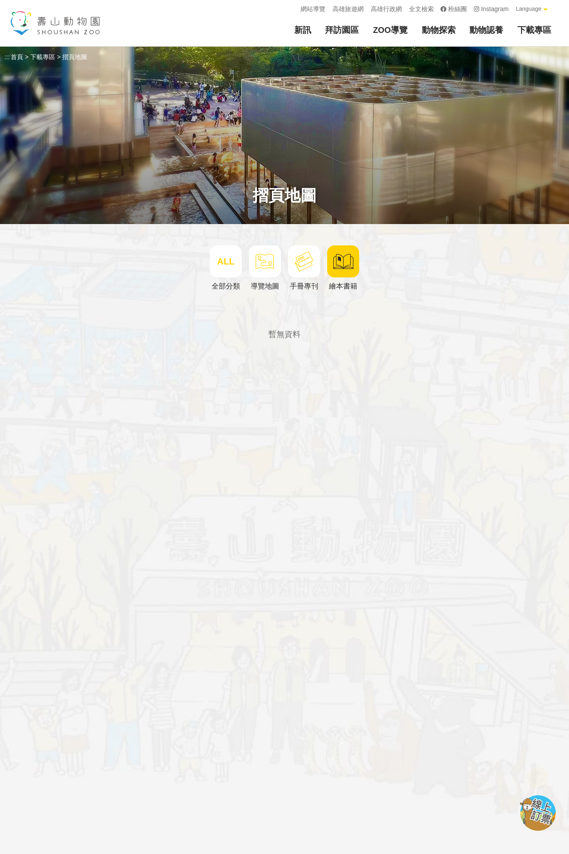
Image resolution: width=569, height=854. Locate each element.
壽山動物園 (55, 23)
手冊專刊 (304, 267)
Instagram (491, 8)
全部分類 (226, 267)
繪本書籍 (343, 267)
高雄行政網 (386, 8)
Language (528, 8)
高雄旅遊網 (348, 8)
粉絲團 (454, 8)
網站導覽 (313, 8)
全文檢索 (421, 8)
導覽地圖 (265, 267)
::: (290, 8)
